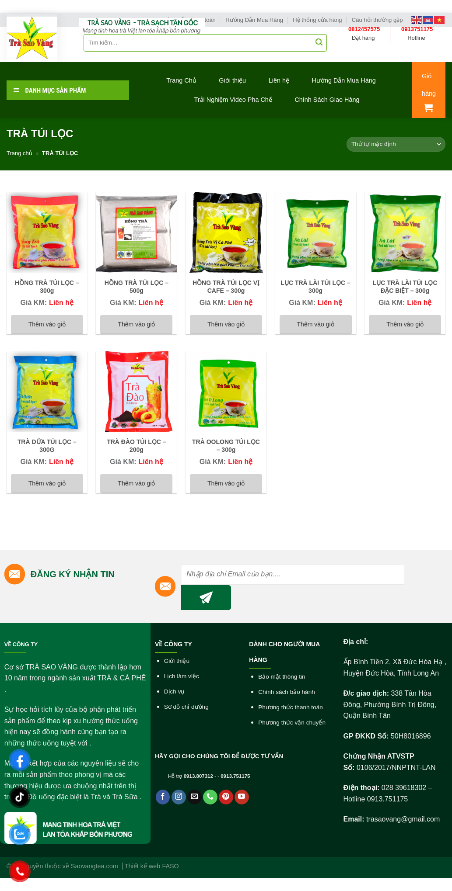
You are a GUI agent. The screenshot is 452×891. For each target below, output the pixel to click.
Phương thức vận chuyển (292, 722)
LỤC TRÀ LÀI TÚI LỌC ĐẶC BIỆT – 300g (405, 286)
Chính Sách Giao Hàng (326, 99)
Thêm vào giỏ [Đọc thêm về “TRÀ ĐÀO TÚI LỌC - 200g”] (136, 483)
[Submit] (319, 42)
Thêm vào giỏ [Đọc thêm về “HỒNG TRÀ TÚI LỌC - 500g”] (136, 324)
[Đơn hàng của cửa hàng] (396, 144)
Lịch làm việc (181, 676)
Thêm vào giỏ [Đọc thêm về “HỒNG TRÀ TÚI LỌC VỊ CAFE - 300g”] (226, 324)
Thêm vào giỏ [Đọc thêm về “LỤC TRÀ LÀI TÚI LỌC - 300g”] (315, 324)
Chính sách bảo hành (286, 692)
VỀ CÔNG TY (21, 644)
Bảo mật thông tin (281, 676)
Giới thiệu (232, 80)
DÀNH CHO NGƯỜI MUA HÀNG (284, 652)
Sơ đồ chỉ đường (186, 707)
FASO (170, 866)
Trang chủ (19, 153)
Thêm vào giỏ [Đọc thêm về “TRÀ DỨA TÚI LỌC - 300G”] (47, 483)
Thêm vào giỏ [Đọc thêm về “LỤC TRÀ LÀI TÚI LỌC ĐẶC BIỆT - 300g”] (405, 324)
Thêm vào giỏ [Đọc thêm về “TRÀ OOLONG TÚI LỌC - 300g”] (226, 483)
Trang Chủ (181, 80)
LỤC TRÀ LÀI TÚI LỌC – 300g (315, 286)
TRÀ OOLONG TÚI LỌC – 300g (226, 445)
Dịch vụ (174, 691)
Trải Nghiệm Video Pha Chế (233, 99)
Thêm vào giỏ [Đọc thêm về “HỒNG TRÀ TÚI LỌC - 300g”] (47, 324)
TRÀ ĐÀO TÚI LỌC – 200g (136, 445)
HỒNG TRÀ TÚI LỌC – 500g (136, 286)
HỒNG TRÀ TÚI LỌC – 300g (47, 286)
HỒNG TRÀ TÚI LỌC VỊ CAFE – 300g (226, 286)
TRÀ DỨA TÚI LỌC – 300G (47, 445)
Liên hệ (279, 80)
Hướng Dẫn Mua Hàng (344, 80)
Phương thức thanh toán (290, 707)
